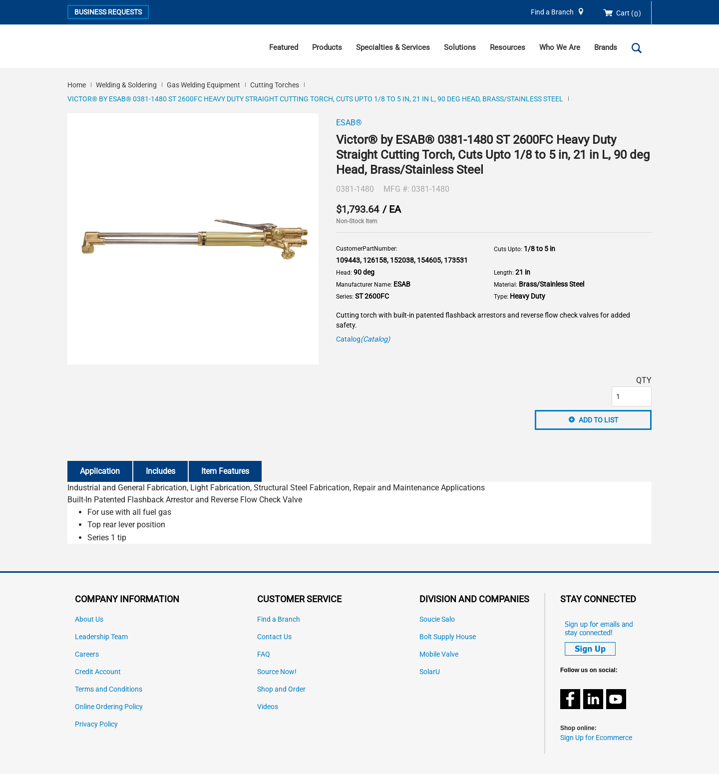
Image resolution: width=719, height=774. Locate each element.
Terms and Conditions (108, 689)
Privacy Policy (96, 724)
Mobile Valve (438, 654)
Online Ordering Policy (109, 707)
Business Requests (108, 12)
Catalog (363, 339)
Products (327, 47)
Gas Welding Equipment (203, 85)
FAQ (263, 654)
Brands (605, 47)
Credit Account (98, 672)
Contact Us (274, 637)
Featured (283, 47)
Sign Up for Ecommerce (596, 738)
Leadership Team (101, 637)
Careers (87, 654)
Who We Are (559, 47)
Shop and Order (281, 689)
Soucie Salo (437, 619)
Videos (267, 707)
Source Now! (277, 672)
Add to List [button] (598, 420)
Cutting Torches (274, 85)
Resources (507, 47)
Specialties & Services (393, 47)
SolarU (429, 672)
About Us (89, 619)
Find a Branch (552, 12)
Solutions (460, 47)
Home (76, 85)
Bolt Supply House (447, 637)
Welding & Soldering (126, 85)
